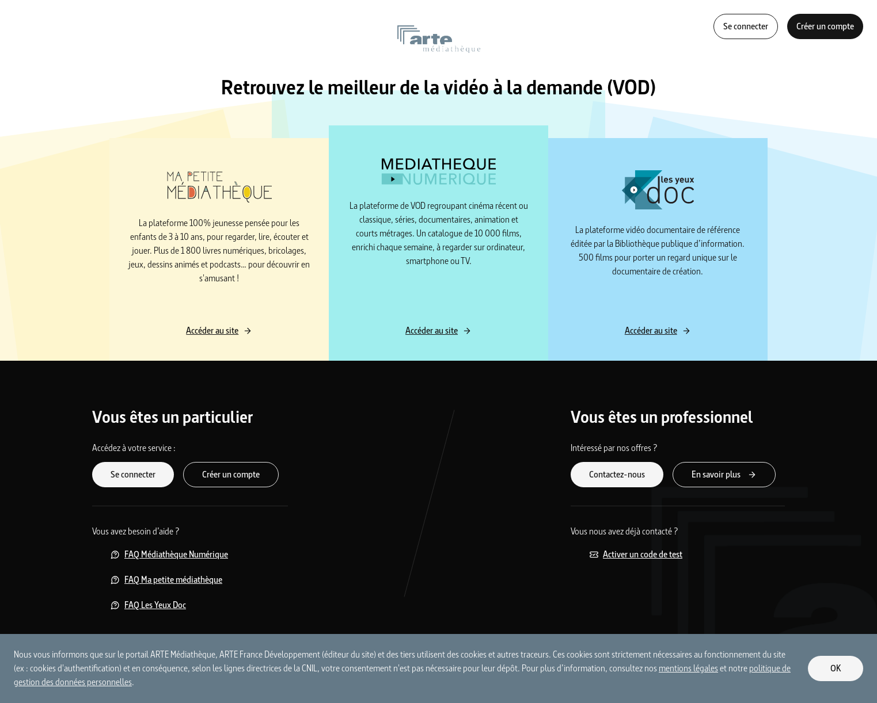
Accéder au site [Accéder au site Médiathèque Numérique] (438, 330)
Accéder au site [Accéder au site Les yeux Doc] (658, 330)
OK (835, 668)
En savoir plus (724, 474)
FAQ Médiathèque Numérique (169, 554)
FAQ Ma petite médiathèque (166, 580)
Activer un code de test (635, 554)
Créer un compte (825, 26)
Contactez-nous (617, 474)
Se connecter (745, 26)
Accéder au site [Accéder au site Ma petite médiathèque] (219, 330)
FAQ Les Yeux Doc (148, 605)
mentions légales (688, 668)
